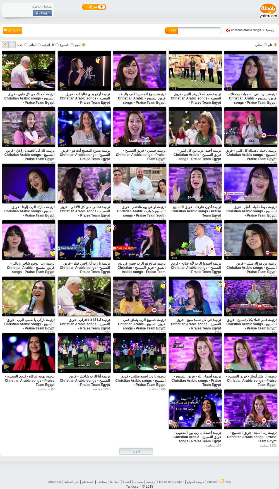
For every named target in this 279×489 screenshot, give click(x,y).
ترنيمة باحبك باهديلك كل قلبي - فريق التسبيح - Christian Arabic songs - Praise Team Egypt (250, 155)
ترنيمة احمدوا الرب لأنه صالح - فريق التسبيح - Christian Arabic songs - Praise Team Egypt (196, 268)
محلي (259, 44)
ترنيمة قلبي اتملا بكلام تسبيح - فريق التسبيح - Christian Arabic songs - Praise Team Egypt (251, 324)
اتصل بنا (115, 481)
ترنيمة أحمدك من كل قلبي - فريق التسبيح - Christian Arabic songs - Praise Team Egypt (29, 98)
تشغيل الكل (12, 30)
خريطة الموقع (196, 481)
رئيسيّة (150, 481)
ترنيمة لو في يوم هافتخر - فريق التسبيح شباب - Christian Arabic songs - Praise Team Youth (141, 211)
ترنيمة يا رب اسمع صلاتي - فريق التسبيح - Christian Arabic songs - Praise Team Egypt (140, 380)
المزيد (137, 451)
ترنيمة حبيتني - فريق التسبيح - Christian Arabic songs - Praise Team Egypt (140, 155)
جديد (20, 44)
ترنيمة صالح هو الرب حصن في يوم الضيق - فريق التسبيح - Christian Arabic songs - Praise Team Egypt (141, 270)
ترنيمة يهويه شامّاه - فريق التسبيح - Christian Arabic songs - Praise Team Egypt (29, 380)
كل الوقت (48, 44)
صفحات (138, 481)
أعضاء (127, 481)
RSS (225, 481)
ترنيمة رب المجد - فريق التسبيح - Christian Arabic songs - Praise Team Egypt (251, 437)
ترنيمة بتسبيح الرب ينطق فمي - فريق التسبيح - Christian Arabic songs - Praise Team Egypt (141, 324)
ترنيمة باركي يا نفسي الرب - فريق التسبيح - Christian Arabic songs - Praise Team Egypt (29, 324)
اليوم (78, 44)
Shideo (212, 481)
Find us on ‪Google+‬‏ (170, 481)
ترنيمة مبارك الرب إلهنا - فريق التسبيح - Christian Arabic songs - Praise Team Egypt (29, 211)
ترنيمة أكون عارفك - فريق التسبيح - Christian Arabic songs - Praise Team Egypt (196, 211)
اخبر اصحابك (71, 481)
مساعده (102, 481)
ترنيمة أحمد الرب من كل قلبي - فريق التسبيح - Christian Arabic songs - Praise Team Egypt (197, 155)
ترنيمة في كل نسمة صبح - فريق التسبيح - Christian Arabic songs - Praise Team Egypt (196, 324)
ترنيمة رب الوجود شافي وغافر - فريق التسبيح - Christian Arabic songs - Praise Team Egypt (30, 268)
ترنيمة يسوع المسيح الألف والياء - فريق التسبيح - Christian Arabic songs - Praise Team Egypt (141, 98)
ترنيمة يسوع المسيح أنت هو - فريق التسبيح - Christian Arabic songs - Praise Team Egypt (85, 155)
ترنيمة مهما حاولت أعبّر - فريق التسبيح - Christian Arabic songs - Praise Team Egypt (251, 211)
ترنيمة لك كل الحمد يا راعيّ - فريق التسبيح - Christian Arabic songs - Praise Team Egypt (29, 155)
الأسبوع (64, 44)
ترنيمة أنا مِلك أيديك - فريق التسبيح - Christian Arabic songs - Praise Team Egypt (251, 380)
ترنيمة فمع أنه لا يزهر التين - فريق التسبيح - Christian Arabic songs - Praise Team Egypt (196, 98)
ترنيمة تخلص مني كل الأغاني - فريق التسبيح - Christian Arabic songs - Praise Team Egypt (85, 211)
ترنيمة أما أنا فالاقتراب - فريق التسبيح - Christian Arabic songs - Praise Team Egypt (85, 324)
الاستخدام (88, 481)
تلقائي (33, 44)
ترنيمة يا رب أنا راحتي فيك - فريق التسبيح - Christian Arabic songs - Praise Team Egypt (85, 268)
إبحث (172, 30)
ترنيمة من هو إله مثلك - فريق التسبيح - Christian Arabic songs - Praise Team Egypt (251, 268)
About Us (54, 481)
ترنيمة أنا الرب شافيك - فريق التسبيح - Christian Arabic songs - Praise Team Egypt (85, 380)
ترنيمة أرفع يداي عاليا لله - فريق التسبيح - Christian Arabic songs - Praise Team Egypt (85, 98)
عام (270, 44)
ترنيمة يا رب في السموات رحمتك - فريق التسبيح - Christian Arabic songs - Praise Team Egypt (252, 98)
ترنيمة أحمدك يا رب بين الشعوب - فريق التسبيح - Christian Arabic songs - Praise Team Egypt (197, 437)
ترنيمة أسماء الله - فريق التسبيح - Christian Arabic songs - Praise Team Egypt (196, 380)
